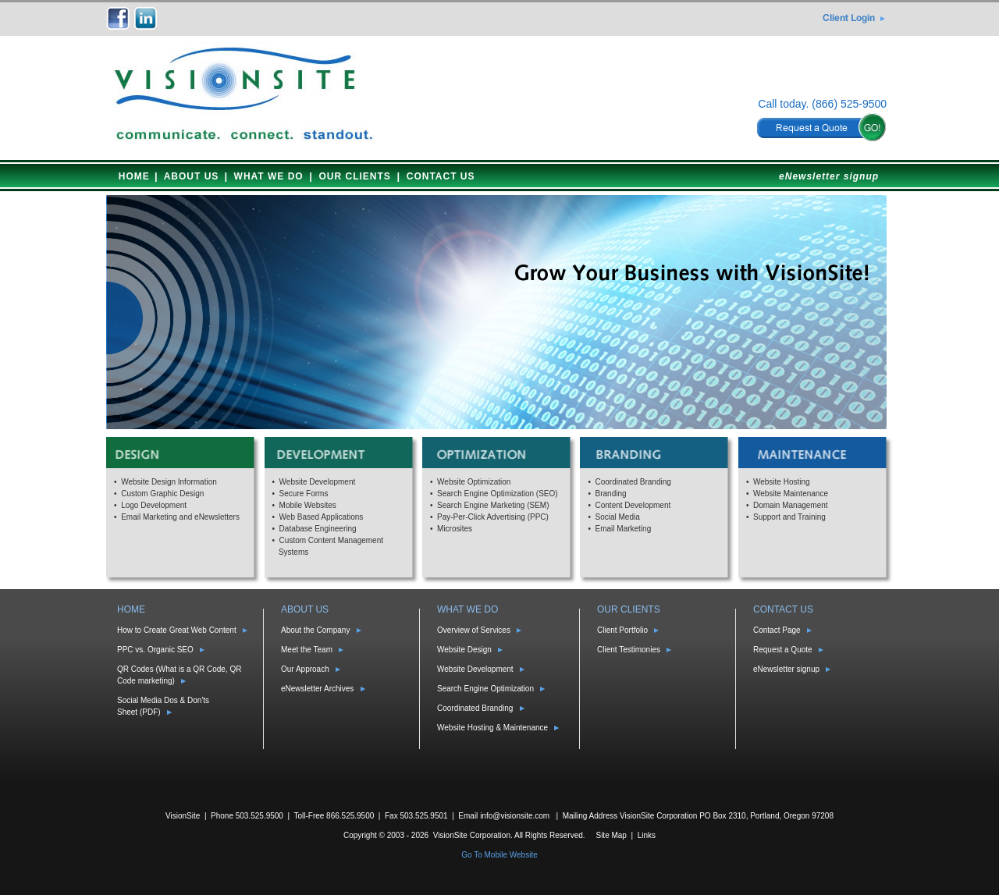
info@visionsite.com (514, 816)
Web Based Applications (321, 517)
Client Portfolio (622, 630)
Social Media (617, 517)
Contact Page (777, 630)
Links (647, 835)
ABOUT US (191, 176)
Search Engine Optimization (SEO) (497, 493)
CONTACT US (441, 176)
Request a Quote (782, 649)
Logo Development (154, 505)
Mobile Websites (307, 505)
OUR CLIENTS (355, 176)
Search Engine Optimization (485, 688)
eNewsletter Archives (317, 688)
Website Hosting (781, 482)
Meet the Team (306, 649)
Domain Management (790, 505)
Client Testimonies (628, 649)
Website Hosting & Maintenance (492, 727)
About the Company (315, 630)
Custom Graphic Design (162, 493)
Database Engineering (318, 528)
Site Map (610, 835)
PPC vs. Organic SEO (155, 649)
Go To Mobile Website (499, 855)
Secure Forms (304, 493)
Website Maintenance (790, 493)
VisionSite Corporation (471, 835)
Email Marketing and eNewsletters (180, 517)
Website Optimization (473, 482)
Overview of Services (473, 630)
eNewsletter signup (829, 176)
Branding (611, 493)
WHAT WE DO (269, 176)
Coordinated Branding (633, 482)
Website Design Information (169, 482)
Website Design (464, 649)
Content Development (633, 505)
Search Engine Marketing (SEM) (493, 505)
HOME (134, 176)
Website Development (317, 482)
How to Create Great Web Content (176, 630)
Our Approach (305, 669)
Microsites (454, 528)
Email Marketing (623, 528)
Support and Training (789, 517)
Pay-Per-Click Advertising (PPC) (493, 517)
